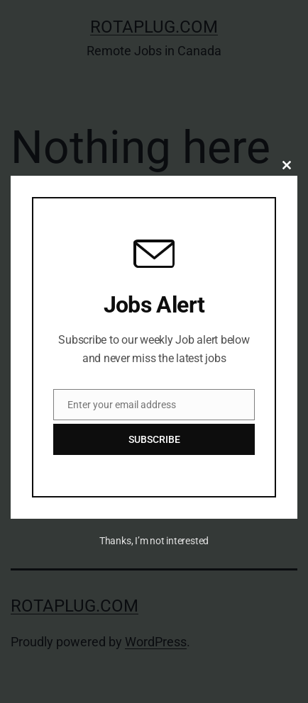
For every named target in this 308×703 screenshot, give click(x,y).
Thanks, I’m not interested (154, 540)
